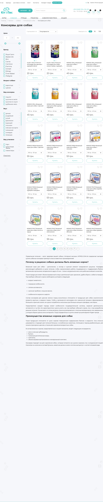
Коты (4, 18)
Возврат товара (46, 2)
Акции (64, 18)
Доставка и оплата (19, 2)
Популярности (44, 31)
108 (100, 31)
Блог (29, 2)
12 (90, 31)
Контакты (36, 2)
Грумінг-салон (57, 2)
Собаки (13, 18)
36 (95, 31)
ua (88, 2)
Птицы (24, 18)
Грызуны (34, 18)
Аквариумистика (49, 18)
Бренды (8, 2)
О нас (1, 2)
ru (86, 2)
